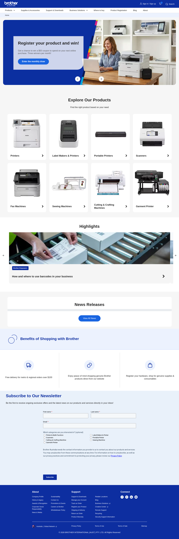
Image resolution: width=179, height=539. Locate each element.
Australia (37, 526)
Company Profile (38, 497)
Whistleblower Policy (58, 510)
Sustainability (55, 497)
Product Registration (119, 10)
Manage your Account (78, 500)
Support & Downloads (54, 10)
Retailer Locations (101, 497)
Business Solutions (101, 503)
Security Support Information (105, 517)
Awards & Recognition (39, 503)
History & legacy (37, 500)
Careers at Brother (57, 507)
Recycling (98, 513)
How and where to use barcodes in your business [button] (42, 276)
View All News (89, 318)
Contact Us (55, 500)
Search (169, 4)
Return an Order (77, 513)
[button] (27, 155)
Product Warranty (77, 517)
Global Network (49, 526)
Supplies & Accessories (30, 10)
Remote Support (100, 510)
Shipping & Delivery (78, 510)
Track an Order (76, 503)
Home (7, 15)
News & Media (37, 512)
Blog (135, 10)
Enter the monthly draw (33, 61)
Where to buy (99, 10)
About (145, 10)
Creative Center (100, 507)
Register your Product (78, 507)
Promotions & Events (58, 503)
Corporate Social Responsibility (38, 508)
